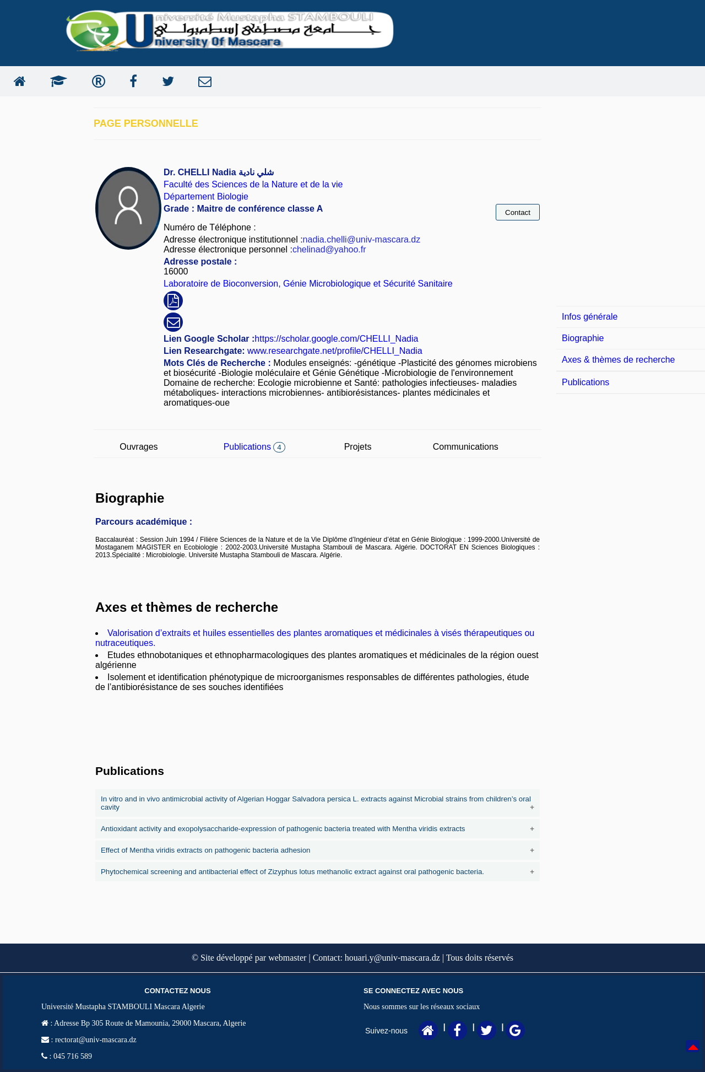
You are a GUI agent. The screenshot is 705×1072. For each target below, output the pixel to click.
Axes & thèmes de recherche (618, 359)
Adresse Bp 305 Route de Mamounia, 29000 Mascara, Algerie (149, 1023)
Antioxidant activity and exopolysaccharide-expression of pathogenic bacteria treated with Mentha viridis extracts (283, 829)
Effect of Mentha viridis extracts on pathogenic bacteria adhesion (206, 850)
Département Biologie (206, 196)
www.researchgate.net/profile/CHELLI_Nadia (333, 350)
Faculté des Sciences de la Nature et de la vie (253, 184)
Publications (254, 446)
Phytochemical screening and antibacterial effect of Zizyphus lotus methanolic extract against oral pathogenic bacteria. (293, 872)
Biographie (583, 338)
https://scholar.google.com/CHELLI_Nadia (336, 338)
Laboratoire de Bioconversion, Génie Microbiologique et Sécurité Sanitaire (308, 283)
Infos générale (589, 316)
